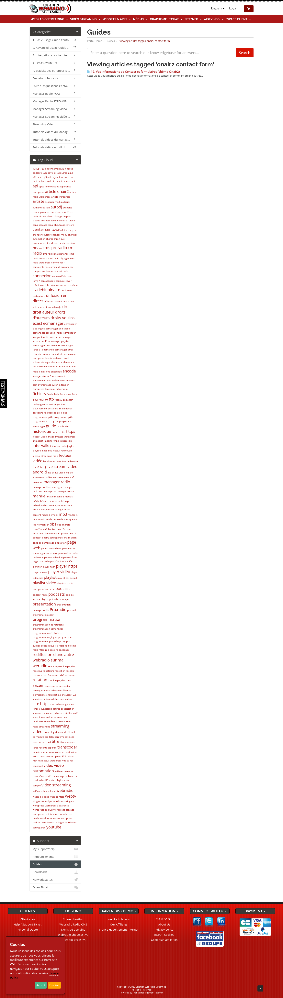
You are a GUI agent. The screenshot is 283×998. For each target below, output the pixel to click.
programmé (65, 637)
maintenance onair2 (63, 477)
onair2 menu (46, 533)
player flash (48, 566)
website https (57, 796)
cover (68, 281)
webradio (65, 790)
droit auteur (43, 312)
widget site (38, 801)
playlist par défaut (67, 578)
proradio (54, 641)
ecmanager (53, 323)
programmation (47, 619)
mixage (59, 509)
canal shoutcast (56, 225)
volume (52, 791)
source (56, 708)
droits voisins (63, 317)
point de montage (59, 599)
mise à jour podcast (43, 509)
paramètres (55, 548)
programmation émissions (47, 633)
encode (69, 371)
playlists (61, 583)
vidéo (48, 765)
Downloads (55, 872)
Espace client (238, 19)
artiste (38, 201)
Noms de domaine (73, 929)
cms (39, 248)
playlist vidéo (44, 582)
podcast (62, 588)
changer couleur (42, 234)
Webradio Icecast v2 (73, 940)
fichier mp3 (62, 389)
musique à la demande (50, 519)
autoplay (67, 207)
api (35, 186)
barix (35, 216)
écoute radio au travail (57, 358)
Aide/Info (213, 19)
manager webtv (65, 491)
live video (60, 472)
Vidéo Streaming (85, 19)
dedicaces (66, 290)
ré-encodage (63, 649)
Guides (111, 41)
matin (50, 496)
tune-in (36, 752)
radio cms (70, 645)
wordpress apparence (57, 805)
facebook (50, 389)
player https (67, 566)
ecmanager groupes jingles (47, 332)
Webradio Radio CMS (73, 924)
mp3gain (72, 514)
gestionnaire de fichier (60, 408)
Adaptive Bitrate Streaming (58, 172)
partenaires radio (67, 553)
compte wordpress (43, 271)
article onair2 (57, 191)
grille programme (57, 417)
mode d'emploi (50, 514)
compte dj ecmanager (61, 267)
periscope (38, 557)
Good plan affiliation (164, 940)
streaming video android (56, 732)
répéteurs (48, 670)
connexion (42, 275)
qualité (54, 645)
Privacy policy (164, 929)
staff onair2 (71, 713)
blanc (50, 216)
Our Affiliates (118, 924)
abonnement (54, 168)
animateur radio (67, 181)
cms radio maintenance (56, 253)
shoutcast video (41, 699)
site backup (66, 699)
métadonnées (40, 505)
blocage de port (62, 216)
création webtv (58, 285)
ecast (37, 323)
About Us (164, 924)
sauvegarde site (41, 690)
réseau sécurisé (55, 675)
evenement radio (42, 380)
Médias (140, 19)
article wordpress (60, 196)
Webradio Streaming (49, 19)
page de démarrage (43, 542)
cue (35, 290)
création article (41, 285)
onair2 (36, 529)
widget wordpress (55, 801)
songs (64, 704)
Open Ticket (55, 887)
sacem (39, 685)
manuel (39, 496)
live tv (51, 472)
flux (42, 399)
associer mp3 (52, 202)
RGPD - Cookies (164, 935)
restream (70, 675)
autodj (56, 207)
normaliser (43, 524)
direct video (51, 307)
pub (68, 641)
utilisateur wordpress (50, 760)
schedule (56, 690)
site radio (55, 704)
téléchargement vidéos (61, 736)
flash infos (65, 394)
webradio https (41, 796)
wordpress (38, 805)
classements (58, 243)
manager (38, 482)
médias (69, 496)
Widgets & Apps (117, 19)
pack (73, 537)
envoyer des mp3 (42, 376)
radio (61, 645)
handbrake (63, 426)
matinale (59, 496)
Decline (54, 985)
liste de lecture (70, 461)
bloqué (36, 220)
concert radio (61, 271)
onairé (67, 537)
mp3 (63, 514)
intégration (66, 440)
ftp (51, 399)
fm (46, 399)
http (63, 432)
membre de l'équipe (59, 501)
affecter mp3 (40, 177)
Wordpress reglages (53, 822)
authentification (41, 207)
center (38, 229)
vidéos (36, 791)
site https (41, 703)
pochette (50, 589)
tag (46, 736)
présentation (44, 604)
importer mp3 (51, 440)
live (36, 466)
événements (59, 380)
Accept (40, 985)
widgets (69, 801)
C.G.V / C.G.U (164, 919)
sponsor (37, 713)
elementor (56, 362)
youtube (53, 827)
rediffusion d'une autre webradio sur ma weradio (53, 660)
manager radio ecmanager (47, 487)
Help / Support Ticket (27, 924)
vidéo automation (48, 768)
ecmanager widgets (52, 354)
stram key (49, 721)
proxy (62, 641)
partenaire (52, 553)
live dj (43, 467)
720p (43, 168)
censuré (69, 225)
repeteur (37, 670)
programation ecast (43, 614)
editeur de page (41, 362)
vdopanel (38, 766)
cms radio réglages (58, 258)
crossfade (72, 285)
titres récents (40, 747)
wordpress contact (63, 809)
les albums (49, 461)
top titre (52, 747)
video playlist (56, 780)
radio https (38, 649)
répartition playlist (65, 666)
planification (57, 561)
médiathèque (40, 501)
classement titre (41, 243)
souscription (67, 708)
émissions (44, 371)
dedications (39, 296)
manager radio (56, 481)
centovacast (56, 229)
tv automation (53, 752)
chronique (59, 238)
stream (59, 721)
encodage (56, 371)
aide (50, 177)
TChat (175, 19)
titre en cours (67, 742)
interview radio (58, 446)
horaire (56, 432)
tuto (43, 752)
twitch (36, 756)
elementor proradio (54, 366)
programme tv (40, 641)
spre (61, 713)
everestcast (44, 384)
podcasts (56, 594)
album (42, 181)
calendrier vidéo (66, 220)
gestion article (48, 404)
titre (55, 741)
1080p (36, 168)
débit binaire (48, 289)
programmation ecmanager (48, 628)
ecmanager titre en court (46, 345)
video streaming (56, 785)
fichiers (39, 393)
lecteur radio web (62, 450)
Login (233, 8)
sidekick (55, 699)
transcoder (67, 747)
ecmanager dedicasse (58, 328)
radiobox (50, 649)
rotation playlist (56, 680)
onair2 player (60, 533)
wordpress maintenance (46, 814)
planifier (37, 566)
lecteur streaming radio (45, 456)
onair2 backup (48, 529)
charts (49, 238)
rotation (40, 679)
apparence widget (49, 186)
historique (42, 431)
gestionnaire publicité (44, 412)
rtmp (68, 680)
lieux (58, 461)
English (217, 8)
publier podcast (41, 645)
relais (51, 666)
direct (64, 301)
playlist (50, 577)
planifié (68, 561)
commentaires (41, 267)
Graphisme (158, 19)
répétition (60, 670)
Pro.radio (58, 609)
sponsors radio (50, 713)
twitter (49, 756)
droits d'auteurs (49, 314)
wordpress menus (50, 818)
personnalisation (53, 557)
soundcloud (45, 708)
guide (51, 425)
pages (44, 548)
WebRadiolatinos (119, 919)
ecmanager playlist (58, 341)
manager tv (49, 491)
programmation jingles (45, 637)
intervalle (41, 445)
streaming (44, 726)
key (50, 450)
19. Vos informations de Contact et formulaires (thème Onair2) (133, 72)
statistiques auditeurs (44, 717)
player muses (40, 572)
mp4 (35, 519)
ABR (63, 168)
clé (67, 243)
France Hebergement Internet (118, 929)
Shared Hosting (73, 919)
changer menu (59, 234)
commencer (57, 262)
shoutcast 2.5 (53, 694)
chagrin (72, 230)
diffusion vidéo (52, 301)
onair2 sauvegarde (52, 537)
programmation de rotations (48, 624)
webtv (70, 796)
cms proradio (55, 247)
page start (60, 542)
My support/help (55, 849)
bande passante (41, 212)
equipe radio (59, 376)
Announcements (55, 856)
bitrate (42, 216)
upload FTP (60, 756)
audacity (65, 202)
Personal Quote (27, 929)
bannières (67, 212)
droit (66, 306)
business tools (48, 220)
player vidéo (59, 571)
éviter (54, 384)
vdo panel (67, 760)
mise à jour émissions (60, 505)
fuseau (58, 399)
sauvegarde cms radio (57, 686)
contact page (48, 281)
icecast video (40, 436)
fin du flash (53, 394)
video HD (44, 780)
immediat (38, 440)
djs (60, 307)
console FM (58, 276)
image (51, 436)
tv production (69, 752)
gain (65, 399)
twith (42, 756)
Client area (27, 919)
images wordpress (65, 436)
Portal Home (94, 41)
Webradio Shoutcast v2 (73, 935)
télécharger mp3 (42, 742)
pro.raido (72, 610)
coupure (60, 281)
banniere (56, 212)
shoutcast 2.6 (69, 694)
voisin (43, 791)
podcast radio (40, 594)
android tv (52, 181)
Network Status (55, 879)
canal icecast (40, 225)
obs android (63, 524)
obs (53, 524)
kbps (44, 450)
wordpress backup (43, 809)
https (70, 431)
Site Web (193, 19)
